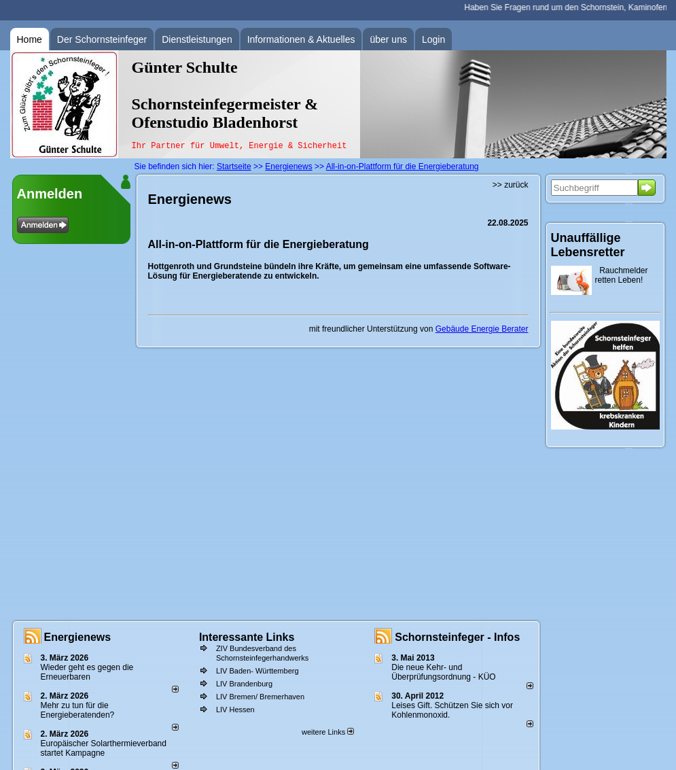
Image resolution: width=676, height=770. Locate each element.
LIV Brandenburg (244, 684)
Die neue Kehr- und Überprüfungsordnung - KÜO (443, 672)
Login (433, 39)
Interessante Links (247, 637)
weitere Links (328, 732)
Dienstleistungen (197, 39)
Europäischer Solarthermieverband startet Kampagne (103, 748)
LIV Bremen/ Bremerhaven (260, 697)
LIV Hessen (235, 709)
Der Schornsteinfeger (102, 39)
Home (29, 39)
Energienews (77, 637)
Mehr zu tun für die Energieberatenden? (78, 710)
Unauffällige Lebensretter (588, 245)
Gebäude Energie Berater (482, 329)
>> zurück (511, 185)
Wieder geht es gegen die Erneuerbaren (87, 672)
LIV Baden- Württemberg (257, 671)
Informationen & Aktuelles (301, 39)
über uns (388, 39)
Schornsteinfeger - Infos (457, 637)
